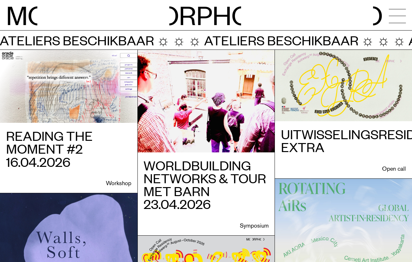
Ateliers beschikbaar (272, 40)
